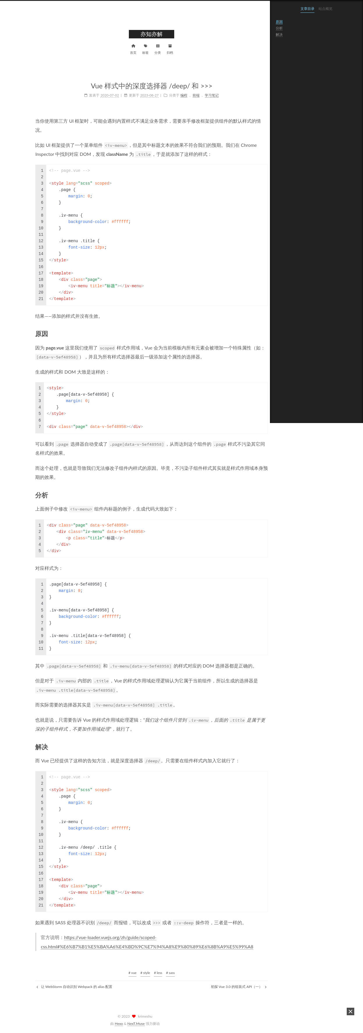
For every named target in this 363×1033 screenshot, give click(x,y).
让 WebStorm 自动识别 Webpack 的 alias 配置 (58, 986)
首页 (116, 48)
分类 (141, 48)
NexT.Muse (136, 1023)
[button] (350, 1011)
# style (128, 973)
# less (141, 973)
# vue (116, 973)
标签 (129, 48)
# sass (154, 973)
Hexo (119, 1023)
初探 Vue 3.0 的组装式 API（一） (222, 986)
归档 (153, 48)
